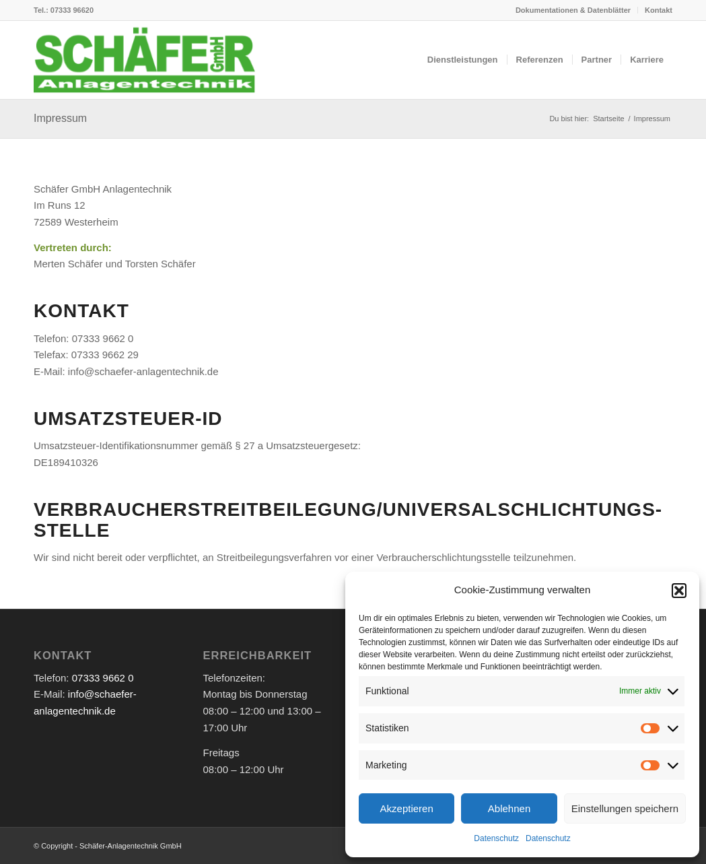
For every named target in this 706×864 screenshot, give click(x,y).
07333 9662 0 (103, 678)
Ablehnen (509, 808)
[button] (679, 590)
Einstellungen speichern (624, 808)
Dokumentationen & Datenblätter (573, 10)
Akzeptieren (406, 808)
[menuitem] (573, 10)
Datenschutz (496, 838)
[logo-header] (144, 60)
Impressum (60, 118)
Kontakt (658, 10)
